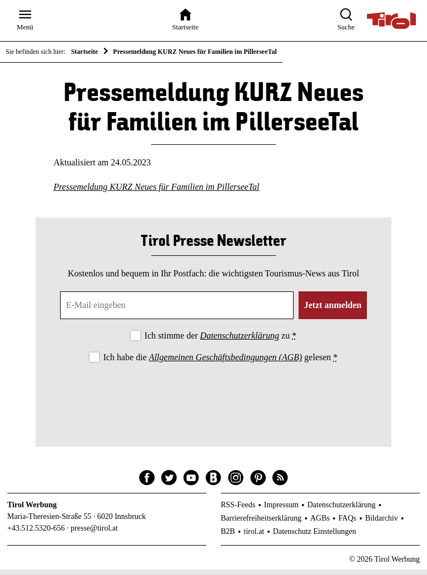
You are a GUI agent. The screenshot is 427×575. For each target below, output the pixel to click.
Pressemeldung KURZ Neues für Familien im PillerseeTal (156, 192)
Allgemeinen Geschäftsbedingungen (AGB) (225, 363)
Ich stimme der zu (220, 341)
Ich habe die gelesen (220, 363)
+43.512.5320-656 (36, 533)
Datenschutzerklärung (239, 341)
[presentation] (213, 401)
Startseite (84, 52)
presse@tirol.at (94, 533)
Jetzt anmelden (333, 311)
